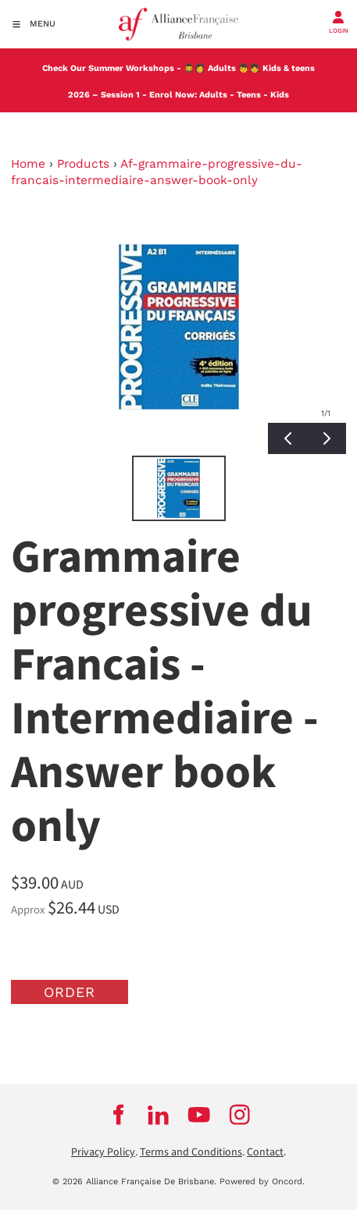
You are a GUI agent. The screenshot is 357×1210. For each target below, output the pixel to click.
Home (28, 164)
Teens (249, 95)
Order (69, 992)
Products (83, 164)
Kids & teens (288, 68)
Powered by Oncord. (262, 1181)
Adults (222, 68)
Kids (279, 95)
